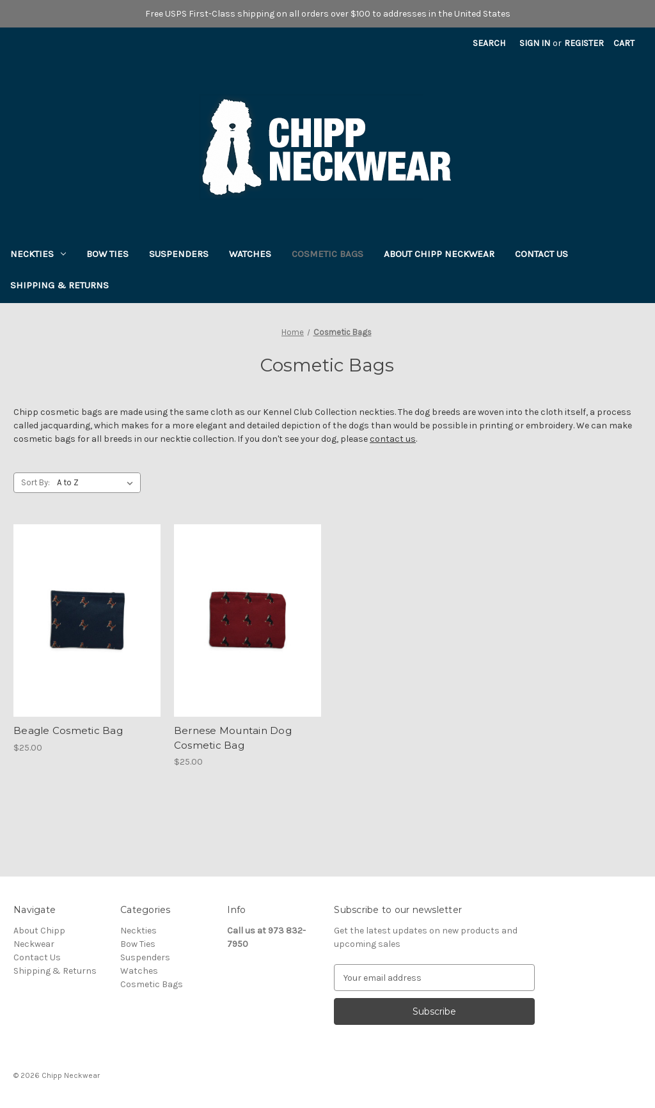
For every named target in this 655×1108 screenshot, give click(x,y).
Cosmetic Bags (327, 254)
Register (584, 43)
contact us (393, 438)
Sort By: (35, 482)
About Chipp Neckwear (439, 254)
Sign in (534, 43)
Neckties (38, 254)
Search (489, 43)
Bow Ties (107, 254)
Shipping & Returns (59, 285)
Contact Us (541, 254)
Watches (250, 254)
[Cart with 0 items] (624, 43)
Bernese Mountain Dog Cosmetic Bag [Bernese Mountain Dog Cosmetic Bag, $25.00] (233, 737)
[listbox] (97, 482)
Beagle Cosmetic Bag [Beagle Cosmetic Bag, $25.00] (68, 730)
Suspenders (179, 254)
